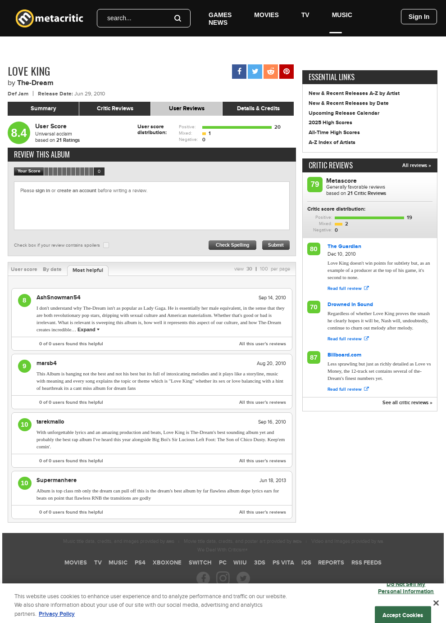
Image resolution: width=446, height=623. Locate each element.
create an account (76, 191)
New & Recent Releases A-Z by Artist (354, 93)
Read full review (348, 288)
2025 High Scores (330, 122)
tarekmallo (50, 421)
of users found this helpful (71, 344)
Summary (43, 108)
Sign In (419, 16)
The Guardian (344, 246)
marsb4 (46, 363)
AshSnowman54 (58, 297)
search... (119, 18)
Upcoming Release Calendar (344, 113)
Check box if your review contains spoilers (57, 245)
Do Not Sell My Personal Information (406, 592)
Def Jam (18, 93)
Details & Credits (258, 108)
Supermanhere (56, 480)
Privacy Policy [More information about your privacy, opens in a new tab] (57, 618)
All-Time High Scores (334, 132)
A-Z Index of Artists (332, 142)
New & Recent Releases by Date (349, 103)
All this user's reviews (262, 344)
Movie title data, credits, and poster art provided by (243, 541)
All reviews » (416, 165)
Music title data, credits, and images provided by (118, 541)
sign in (43, 191)
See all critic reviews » (407, 403)
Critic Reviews (115, 108)
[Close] (436, 608)
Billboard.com (344, 355)
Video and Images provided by (347, 541)
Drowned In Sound (350, 304)
